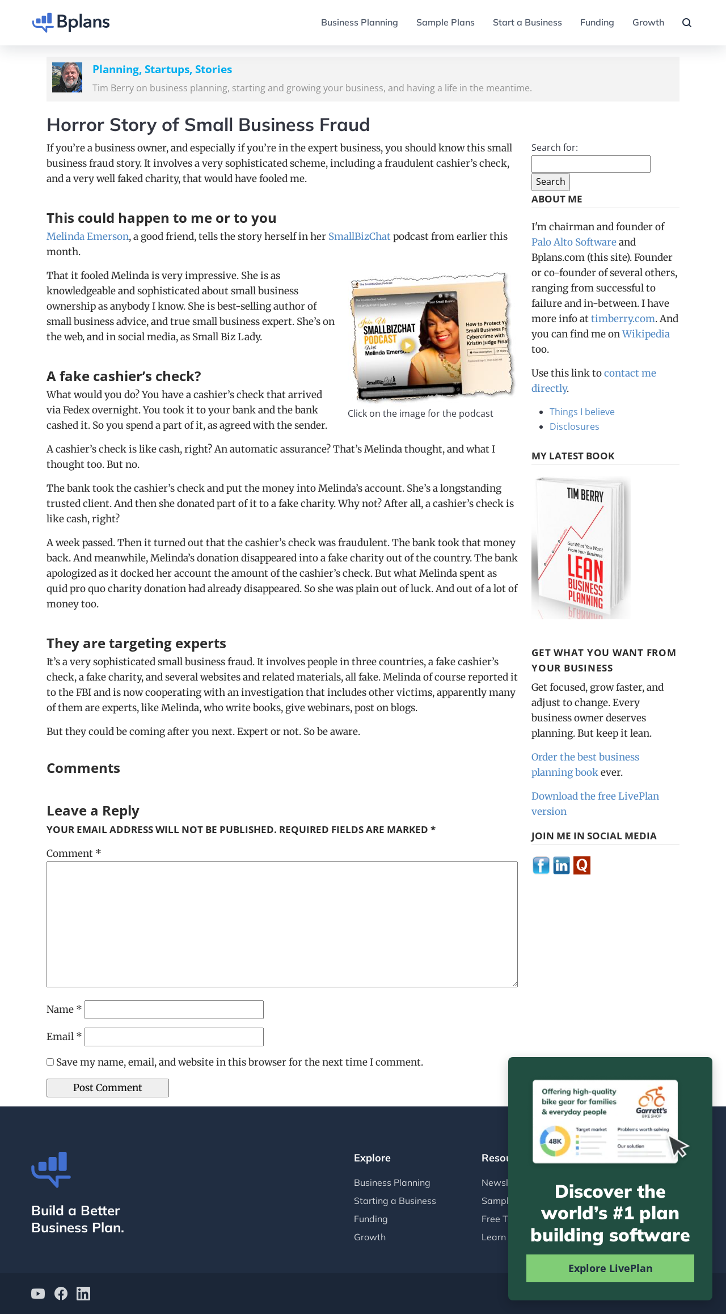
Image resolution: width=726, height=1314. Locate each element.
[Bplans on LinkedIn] (83, 1295)
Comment (74, 853)
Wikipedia (646, 334)
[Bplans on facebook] (60, 1295)
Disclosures (575, 426)
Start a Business (527, 22)
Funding (597, 22)
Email (64, 1036)
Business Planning (359, 22)
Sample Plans (445, 22)
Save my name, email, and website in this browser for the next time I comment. (239, 1062)
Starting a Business (395, 1200)
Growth (648, 22)
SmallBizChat (359, 236)
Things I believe (582, 411)
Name (64, 1009)
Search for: (554, 147)
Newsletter (505, 1182)
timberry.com (623, 318)
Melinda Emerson (88, 236)
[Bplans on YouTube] (38, 1295)
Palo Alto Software (574, 242)
